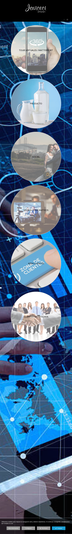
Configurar (28, 528)
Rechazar (44, 528)
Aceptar (58, 528)
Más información (13, 528)
